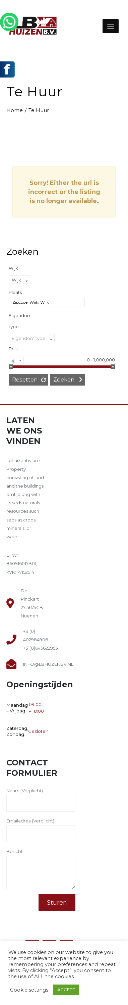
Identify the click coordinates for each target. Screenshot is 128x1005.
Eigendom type (20, 321)
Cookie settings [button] (29, 990)
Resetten (25, 379)
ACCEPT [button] (66, 989)
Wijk (13, 268)
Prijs (13, 348)
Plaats (15, 292)
